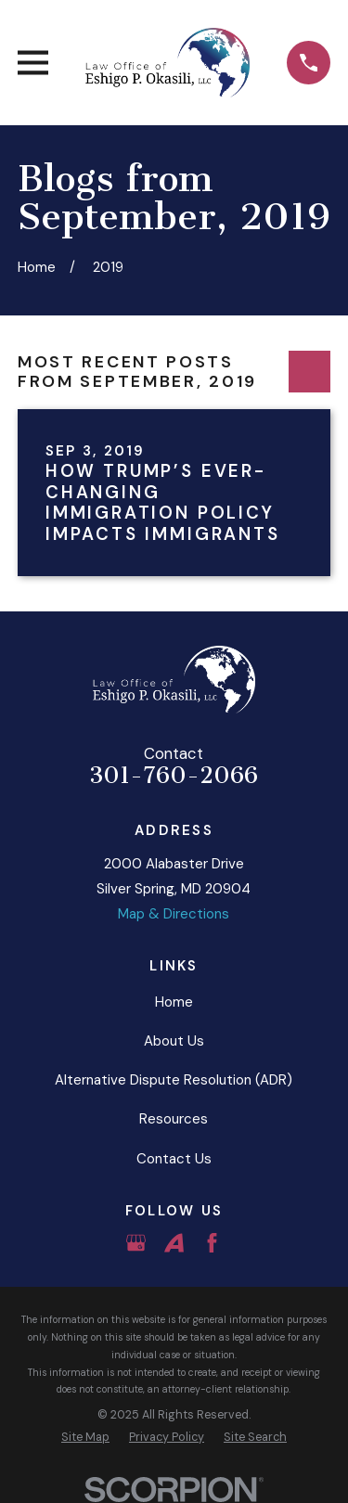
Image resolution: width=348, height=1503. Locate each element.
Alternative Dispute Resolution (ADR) (173, 1080)
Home (174, 1002)
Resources (173, 1119)
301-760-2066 (173, 776)
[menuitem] (85, 1437)
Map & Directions (173, 914)
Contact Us (174, 1159)
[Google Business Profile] (136, 1242)
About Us (174, 1041)
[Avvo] (174, 1242)
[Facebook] (212, 1242)
